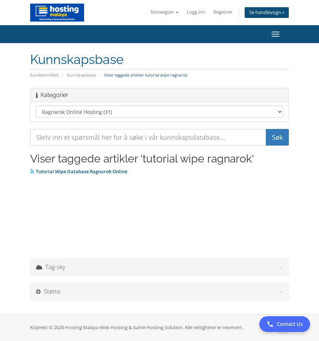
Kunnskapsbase (81, 75)
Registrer (222, 12)
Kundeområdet (44, 75)
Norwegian (165, 12)
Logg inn (196, 12)
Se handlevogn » (266, 12)
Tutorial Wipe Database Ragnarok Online (78, 171)
